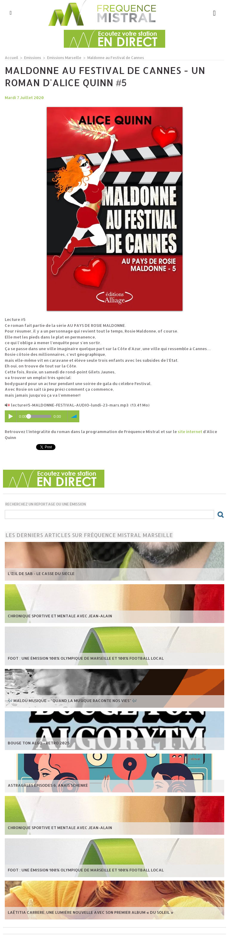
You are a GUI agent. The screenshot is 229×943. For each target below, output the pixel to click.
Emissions (32, 57)
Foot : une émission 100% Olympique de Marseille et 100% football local (86, 658)
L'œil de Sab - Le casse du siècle (41, 573)
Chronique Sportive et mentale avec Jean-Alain (60, 615)
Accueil (11, 57)
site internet (190, 431)
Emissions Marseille (64, 57)
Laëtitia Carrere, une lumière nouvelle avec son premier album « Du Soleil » (90, 912)
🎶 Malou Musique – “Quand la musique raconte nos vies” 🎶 (72, 700)
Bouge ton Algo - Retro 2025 (39, 743)
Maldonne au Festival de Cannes (115, 57)
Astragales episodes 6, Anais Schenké (48, 785)
